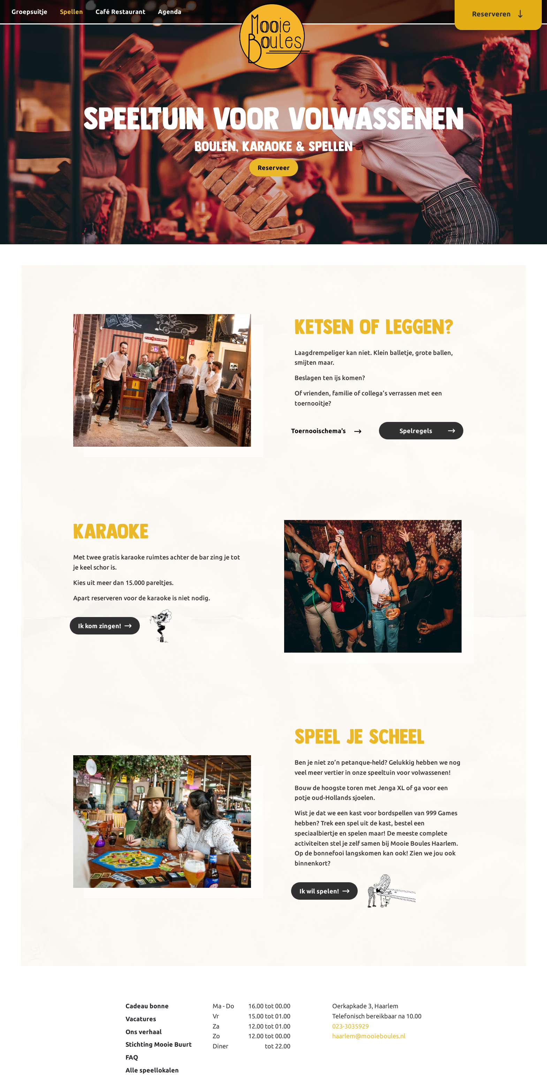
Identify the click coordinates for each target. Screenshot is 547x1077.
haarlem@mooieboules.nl (368, 1035)
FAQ (132, 1057)
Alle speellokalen (152, 1070)
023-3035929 (350, 1026)
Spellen (71, 11)
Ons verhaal (144, 1031)
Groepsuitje (29, 11)
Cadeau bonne (147, 1005)
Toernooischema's (318, 430)
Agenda (169, 11)
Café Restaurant (120, 11)
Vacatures (141, 1018)
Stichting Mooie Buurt (159, 1044)
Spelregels (416, 430)
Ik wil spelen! (319, 890)
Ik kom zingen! (99, 625)
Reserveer (274, 167)
